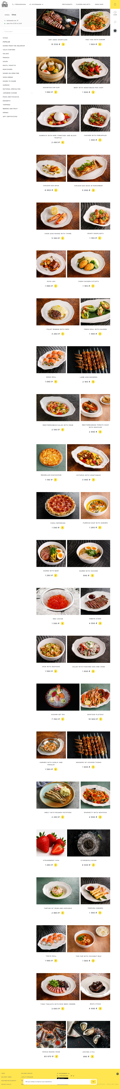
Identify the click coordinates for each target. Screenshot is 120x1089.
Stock (5, 38)
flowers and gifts (83, 4)
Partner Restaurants (8, 1080)
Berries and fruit (10, 108)
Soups (5, 61)
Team (3, 1073)
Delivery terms (6, 1077)
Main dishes (7, 69)
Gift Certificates (10, 116)
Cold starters (9, 49)
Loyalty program (27, 1077)
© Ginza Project (99, 1084)
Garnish (6, 85)
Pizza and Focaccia (11, 97)
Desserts (6, 100)
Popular (6, 41)
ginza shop (99, 4)
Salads (6, 53)
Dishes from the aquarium (14, 45)
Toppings (6, 104)
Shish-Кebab (8, 77)
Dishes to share (9, 81)
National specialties (11, 89)
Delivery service (26, 1073)
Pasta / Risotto (9, 65)
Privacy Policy (6, 1084)
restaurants (67, 4)
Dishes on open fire (11, 73)
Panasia (6, 57)
